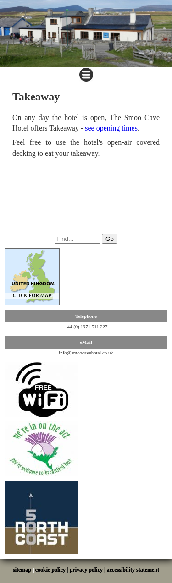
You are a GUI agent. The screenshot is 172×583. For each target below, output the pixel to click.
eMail (86, 342)
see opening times (111, 128)
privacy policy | (88, 570)
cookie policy (50, 570)
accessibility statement (133, 570)
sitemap (22, 570)
